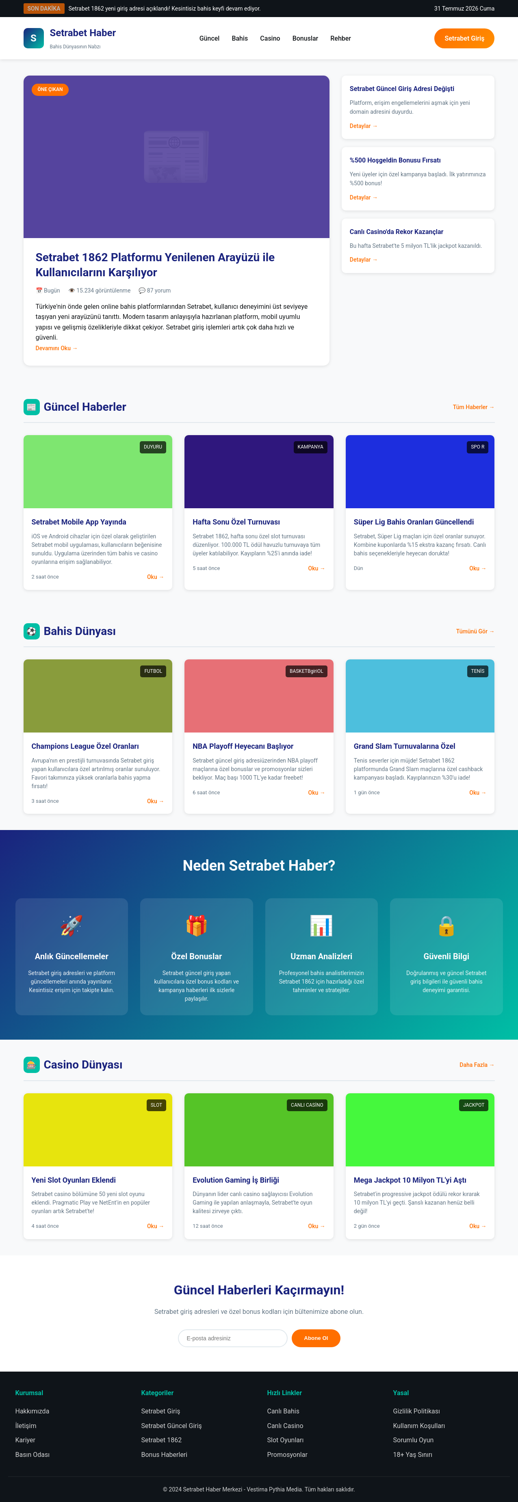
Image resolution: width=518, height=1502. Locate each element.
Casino (270, 38)
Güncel (209, 38)
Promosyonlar (287, 1455)
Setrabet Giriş (464, 38)
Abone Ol (316, 1338)
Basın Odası (32, 1455)
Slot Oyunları (285, 1440)
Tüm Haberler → (474, 407)
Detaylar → (364, 126)
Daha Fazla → (476, 1065)
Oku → (155, 577)
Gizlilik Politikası (416, 1411)
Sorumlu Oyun (413, 1440)
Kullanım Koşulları (419, 1426)
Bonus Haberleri (164, 1455)
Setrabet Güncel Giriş (171, 1426)
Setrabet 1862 (161, 1440)
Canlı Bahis (283, 1411)
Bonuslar (306, 38)
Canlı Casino (285, 1426)
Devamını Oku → (57, 348)
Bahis (240, 38)
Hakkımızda (32, 1411)
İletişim (26, 1426)
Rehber (340, 38)
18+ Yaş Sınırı (413, 1455)
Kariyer (25, 1440)
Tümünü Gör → (475, 631)
